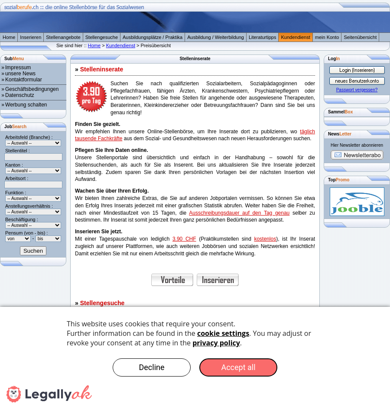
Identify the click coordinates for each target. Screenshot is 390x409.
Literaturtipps (262, 37)
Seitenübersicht (360, 37)
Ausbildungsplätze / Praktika (152, 37)
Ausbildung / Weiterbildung (215, 37)
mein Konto (327, 37)
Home (9, 37)
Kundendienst (295, 37)
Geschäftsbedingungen (31, 89)
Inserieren (30, 37)
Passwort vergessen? (357, 89)
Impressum (18, 67)
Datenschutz (19, 95)
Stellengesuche (101, 37)
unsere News (20, 74)
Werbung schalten (26, 105)
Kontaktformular (23, 80)
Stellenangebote (63, 37)
